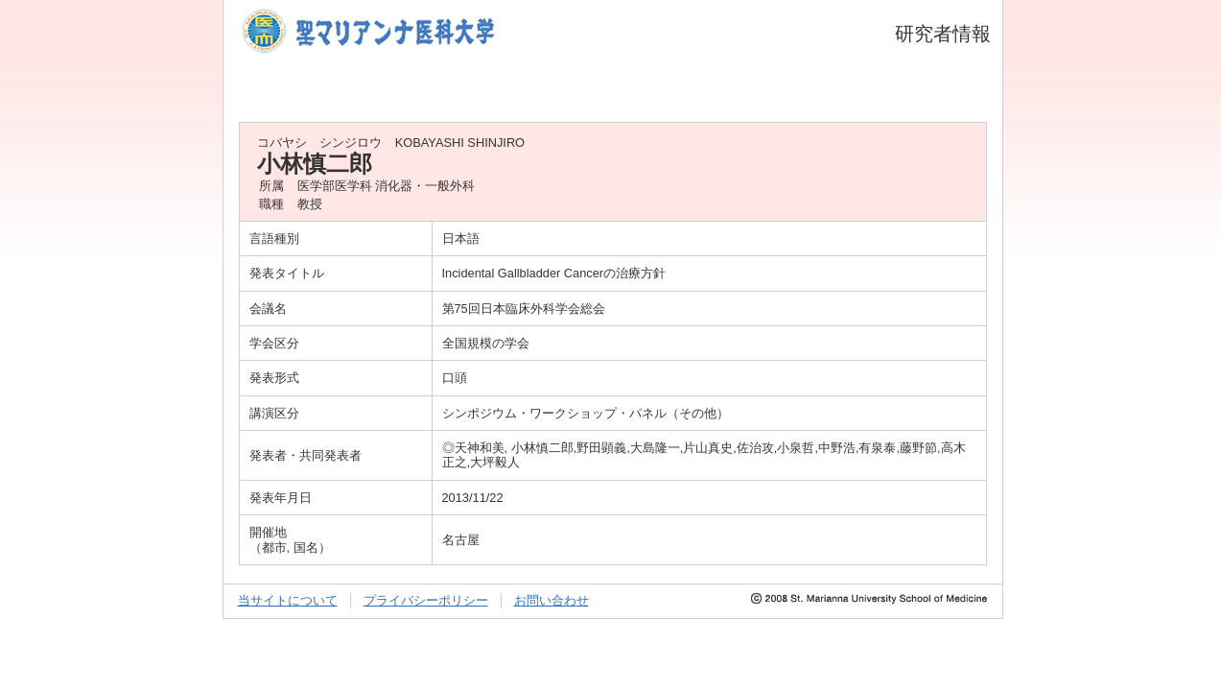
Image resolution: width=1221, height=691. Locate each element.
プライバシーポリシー (426, 600)
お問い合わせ (551, 600)
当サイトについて (288, 600)
